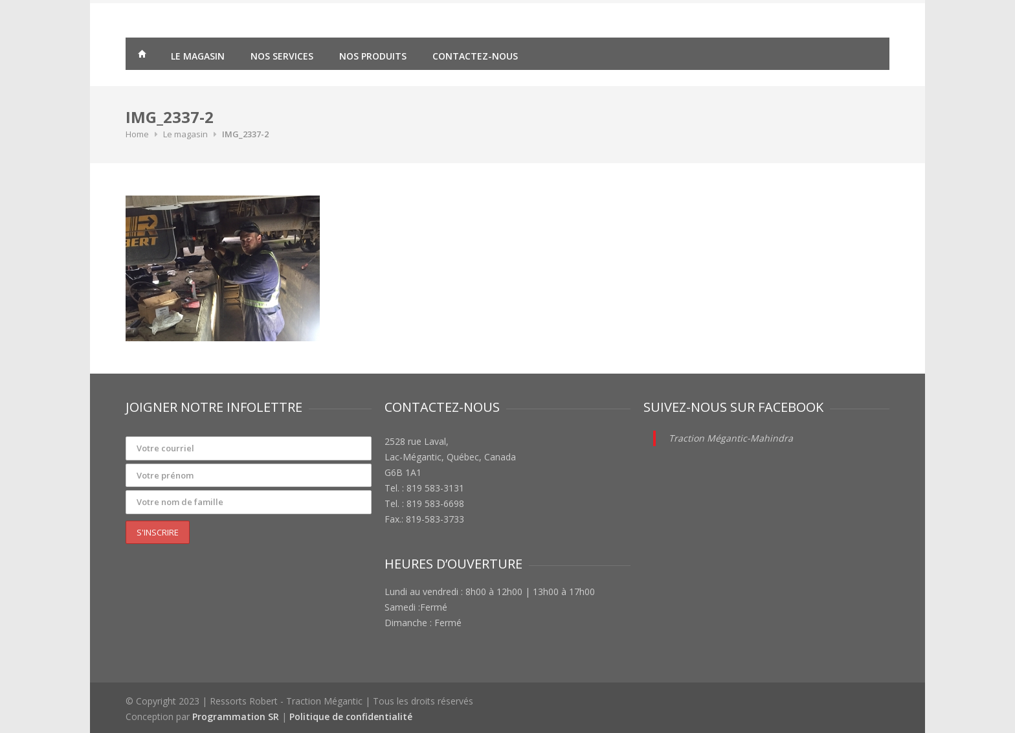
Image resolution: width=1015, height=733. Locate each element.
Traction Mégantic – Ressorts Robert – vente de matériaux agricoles (142, 56)
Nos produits (373, 56)
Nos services (282, 56)
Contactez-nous (475, 56)
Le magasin (198, 56)
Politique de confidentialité (350, 716)
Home (137, 134)
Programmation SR (235, 716)
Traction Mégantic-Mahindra (731, 438)
